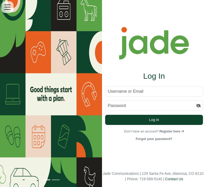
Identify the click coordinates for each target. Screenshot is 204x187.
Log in (154, 120)
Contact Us (174, 179)
